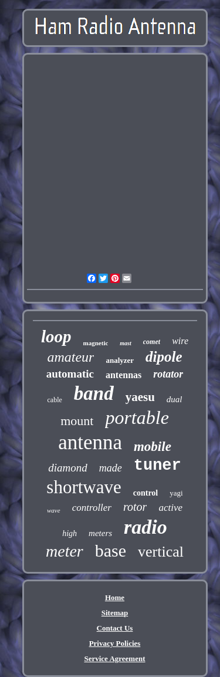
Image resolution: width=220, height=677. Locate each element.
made (110, 468)
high (69, 533)
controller (91, 507)
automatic (70, 374)
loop (56, 336)
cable (54, 400)
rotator (168, 374)
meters (100, 533)
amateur (70, 357)
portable (136, 417)
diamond (67, 468)
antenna (90, 442)
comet (151, 342)
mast (125, 343)
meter (64, 551)
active (170, 507)
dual (174, 399)
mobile (152, 446)
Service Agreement (114, 658)
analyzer (120, 360)
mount (76, 420)
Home (114, 597)
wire (180, 341)
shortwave (83, 487)
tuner (157, 465)
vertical (161, 551)
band (94, 393)
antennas (123, 375)
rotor (135, 506)
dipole (163, 357)
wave (53, 510)
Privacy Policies (115, 643)
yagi (176, 493)
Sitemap (114, 612)
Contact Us (115, 628)
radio (145, 527)
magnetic (96, 342)
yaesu (140, 397)
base (110, 550)
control (145, 493)
